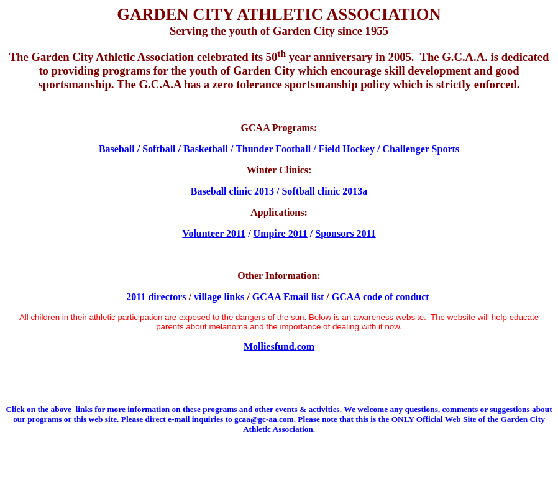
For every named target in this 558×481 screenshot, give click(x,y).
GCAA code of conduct (380, 296)
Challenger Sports (420, 149)
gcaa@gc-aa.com (264, 419)
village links (219, 296)
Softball (158, 149)
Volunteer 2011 (213, 233)
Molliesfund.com (279, 346)
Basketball (205, 149)
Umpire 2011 (281, 233)
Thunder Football (273, 149)
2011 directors (156, 296)
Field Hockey (347, 149)
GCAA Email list (288, 296)
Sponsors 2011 (345, 233)
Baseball (117, 149)
